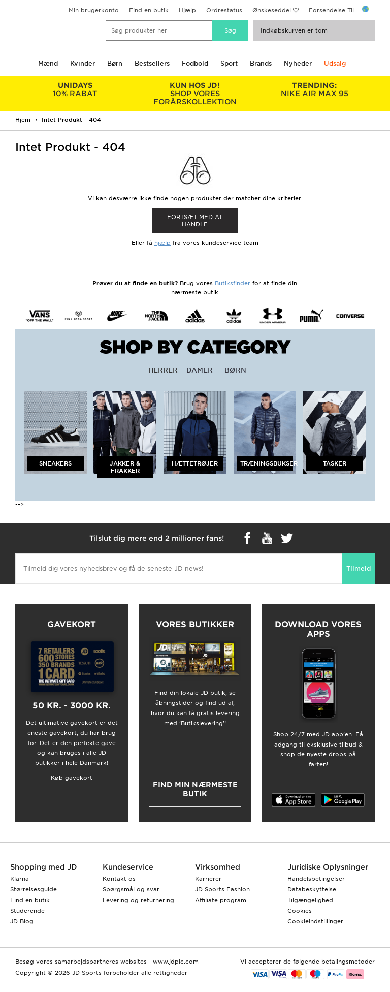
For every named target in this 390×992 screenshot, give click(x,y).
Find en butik (149, 10)
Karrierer (208, 878)
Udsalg (335, 63)
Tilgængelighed (310, 900)
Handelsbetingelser (316, 878)
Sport (229, 63)
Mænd (48, 63)
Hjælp (187, 10)
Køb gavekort (71, 777)
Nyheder (298, 63)
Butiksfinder (232, 283)
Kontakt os (119, 878)
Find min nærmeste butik (195, 789)
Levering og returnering (138, 900)
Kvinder (82, 63)
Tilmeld (358, 568)
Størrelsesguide (33, 889)
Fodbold (195, 63)
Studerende (27, 910)
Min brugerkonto (94, 10)
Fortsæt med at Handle (194, 220)
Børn (114, 63)
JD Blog (22, 921)
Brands (261, 63)
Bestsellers (152, 63)
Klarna (19, 878)
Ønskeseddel (271, 10)
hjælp (162, 242)
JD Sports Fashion (222, 889)
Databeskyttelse (311, 889)
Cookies (299, 910)
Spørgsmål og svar (131, 889)
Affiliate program (220, 900)
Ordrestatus (224, 10)
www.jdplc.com (175, 961)
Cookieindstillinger (315, 921)
